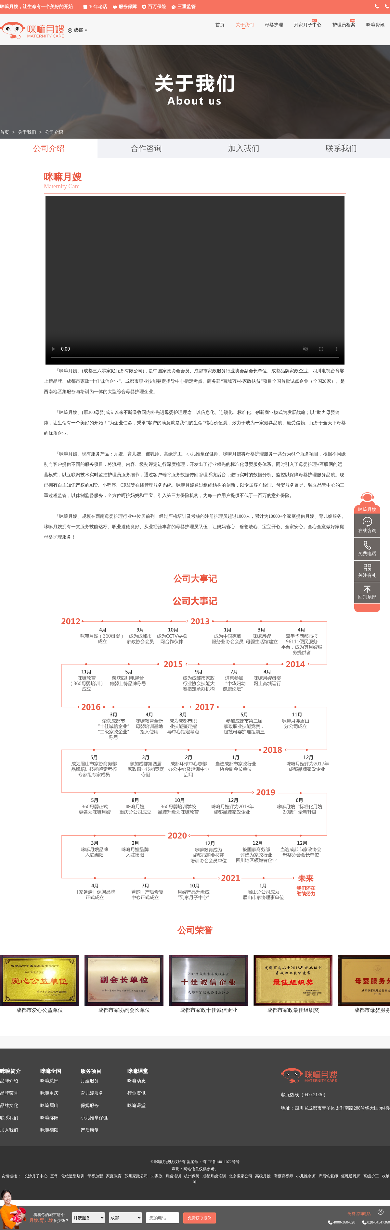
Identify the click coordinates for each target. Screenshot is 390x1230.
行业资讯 (136, 1093)
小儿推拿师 (306, 1176)
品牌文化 (9, 1105)
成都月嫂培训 (214, 1176)
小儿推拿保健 (94, 1117)
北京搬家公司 (241, 1176)
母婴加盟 (95, 1176)
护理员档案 (343, 24)
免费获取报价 (199, 1218)
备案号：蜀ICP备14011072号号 (213, 1162)
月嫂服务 (90, 1080)
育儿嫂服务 (92, 1093)
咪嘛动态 (136, 1080)
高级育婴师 (283, 1176)
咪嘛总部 (49, 1080)
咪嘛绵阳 (49, 1117)
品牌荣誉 (9, 1093)
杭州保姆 (192, 1176)
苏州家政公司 (136, 1176)
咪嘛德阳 (49, 1130)
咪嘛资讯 (375, 24)
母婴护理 (274, 24)
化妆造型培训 (72, 1176)
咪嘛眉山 (49, 1105)
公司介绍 (54, 132)
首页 (220, 24)
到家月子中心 (307, 24)
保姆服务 (90, 1105)
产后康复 (90, 1130)
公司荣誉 (195, 930)
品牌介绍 (9, 1080)
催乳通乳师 (350, 1176)
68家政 (156, 1176)
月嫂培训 (173, 1176)
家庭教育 (114, 1176)
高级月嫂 (263, 1176)
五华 (54, 1176)
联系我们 (341, 148)
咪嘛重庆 (49, 1093)
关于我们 (245, 24)
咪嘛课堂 (136, 1105)
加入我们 (243, 148)
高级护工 (371, 1176)
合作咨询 (146, 148)
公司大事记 (195, 579)
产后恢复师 (328, 1176)
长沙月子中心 (35, 1176)
